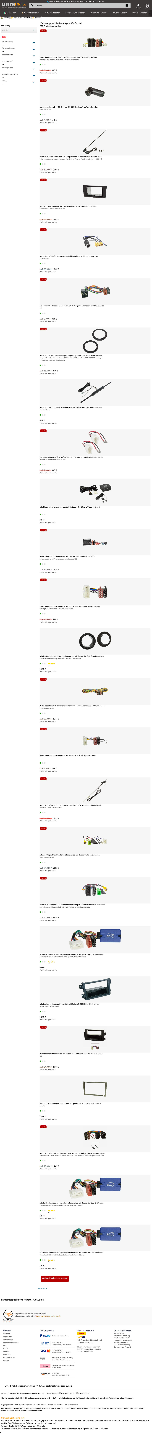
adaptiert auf (17, 62)
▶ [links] (149, 13)
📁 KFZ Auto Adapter (20, 17)
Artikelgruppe (17, 69)
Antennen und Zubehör (75, 13)
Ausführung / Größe (17, 76)
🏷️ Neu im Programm (30, 13)
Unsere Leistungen (122, 1330)
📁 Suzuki (36, 17)
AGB (4, 1345)
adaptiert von (17, 56)
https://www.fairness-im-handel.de (47, 1316)
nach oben (41, 1288)
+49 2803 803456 (72, 1)
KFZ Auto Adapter (52, 13)
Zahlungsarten (47, 1330)
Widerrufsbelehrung (10, 1343)
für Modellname (17, 49)
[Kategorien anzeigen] (127, 6)
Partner (6, 1360)
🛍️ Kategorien (10, 13)
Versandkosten (9, 1357)
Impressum (7, 1337)
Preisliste (6, 1354)
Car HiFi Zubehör (139, 13)
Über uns (6, 1334)
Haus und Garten (120, 13)
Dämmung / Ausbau (98, 13)
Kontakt (6, 1348)
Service (6, 1351)
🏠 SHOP (5, 17)
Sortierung (5, 25)
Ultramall (7, 1330)
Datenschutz (8, 1340)
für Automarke (17, 43)
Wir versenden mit (85, 1330)
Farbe (17, 82)
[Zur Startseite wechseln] (14, 8)
